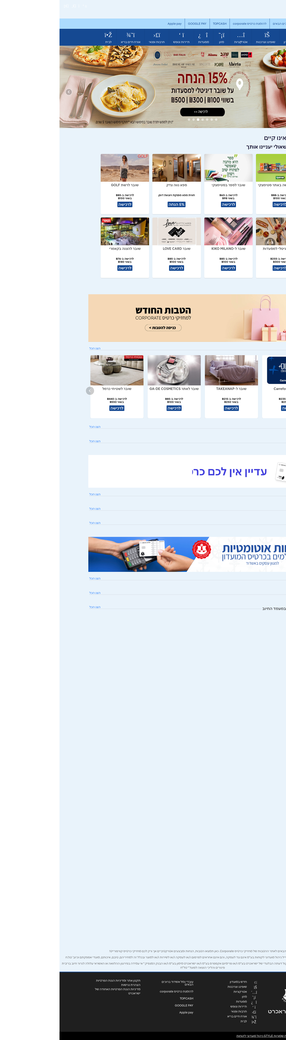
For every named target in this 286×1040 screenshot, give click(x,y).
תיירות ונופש (122, 37)
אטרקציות (181, 37)
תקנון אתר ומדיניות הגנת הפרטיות (58, 980)
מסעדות (144, 37)
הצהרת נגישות (71, 985)
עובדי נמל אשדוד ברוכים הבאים (233, 24)
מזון (162, 37)
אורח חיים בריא (71, 37)
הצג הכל (35, 348)
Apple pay (115, 24)
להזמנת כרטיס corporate (190, 24)
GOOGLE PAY (137, 24)
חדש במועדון (232, 37)
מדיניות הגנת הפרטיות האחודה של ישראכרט (58, 991)
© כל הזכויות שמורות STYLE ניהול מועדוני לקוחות (218, 1036)
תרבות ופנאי (97, 37)
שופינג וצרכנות (206, 37)
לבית (49, 37)
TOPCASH (160, 24)
